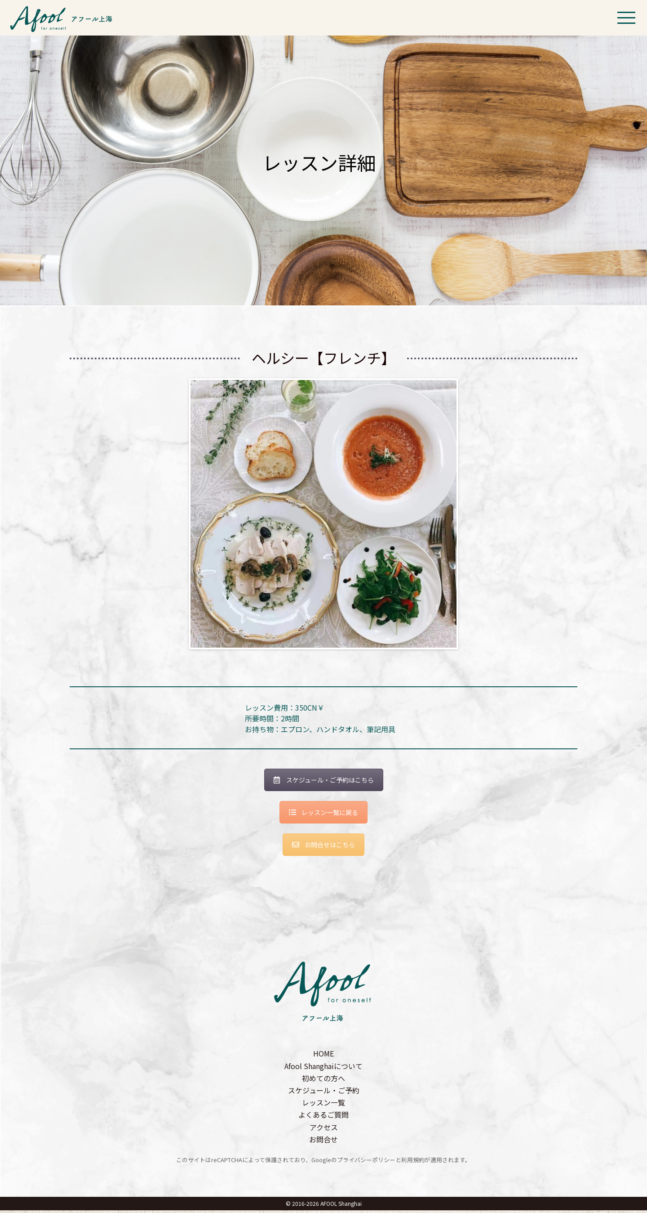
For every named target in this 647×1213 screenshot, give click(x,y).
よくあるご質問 (323, 1117)
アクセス (324, 1129)
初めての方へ (323, 1080)
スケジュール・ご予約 (323, 1093)
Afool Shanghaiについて (323, 1068)
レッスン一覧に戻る (323, 814)
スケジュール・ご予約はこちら (324, 782)
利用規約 (413, 1162)
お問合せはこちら (323, 846)
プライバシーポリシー (366, 1162)
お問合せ (323, 1142)
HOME (323, 1056)
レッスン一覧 (323, 1105)
